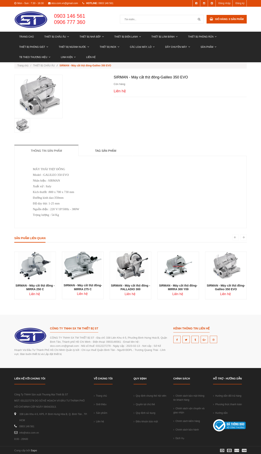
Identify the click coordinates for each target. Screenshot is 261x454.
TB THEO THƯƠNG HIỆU (34, 57)
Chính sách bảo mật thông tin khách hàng (188, 397)
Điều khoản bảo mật (146, 421)
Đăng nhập (224, 3)
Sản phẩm (208, 47)
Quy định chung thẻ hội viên (150, 395)
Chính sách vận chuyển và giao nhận (189, 410)
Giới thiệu (100, 404)
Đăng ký (240, 3)
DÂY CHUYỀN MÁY (177, 47)
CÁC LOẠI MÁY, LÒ (142, 47)
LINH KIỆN (68, 57)
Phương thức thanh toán (227, 404)
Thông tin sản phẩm (46, 150)
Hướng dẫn (220, 413)
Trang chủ (26, 36)
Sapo (34, 450)
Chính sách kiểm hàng (186, 421)
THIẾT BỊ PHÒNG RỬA (202, 36)
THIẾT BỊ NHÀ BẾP (92, 36)
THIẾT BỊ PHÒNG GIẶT (33, 47)
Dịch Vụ (178, 438)
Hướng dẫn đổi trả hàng (227, 395)
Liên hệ (91, 57)
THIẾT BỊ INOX (109, 47)
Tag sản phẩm (105, 150)
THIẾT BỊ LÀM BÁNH (164, 36)
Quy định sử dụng (144, 413)
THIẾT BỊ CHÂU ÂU (56, 36)
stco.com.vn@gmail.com (64, 3)
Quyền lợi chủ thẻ (144, 404)
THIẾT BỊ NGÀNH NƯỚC (74, 47)
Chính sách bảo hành (186, 429)
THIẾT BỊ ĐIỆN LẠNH (127, 36)
